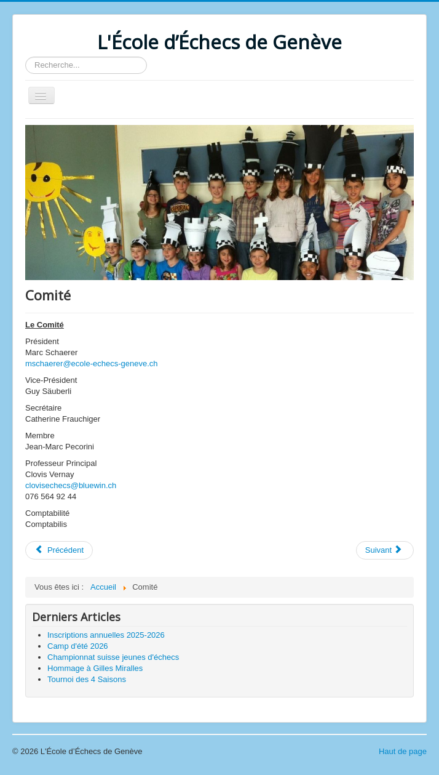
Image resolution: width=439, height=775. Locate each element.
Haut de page (403, 751)
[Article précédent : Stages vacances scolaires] (59, 550)
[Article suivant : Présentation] (385, 550)
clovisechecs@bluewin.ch (70, 485)
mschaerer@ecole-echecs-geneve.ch (91, 363)
